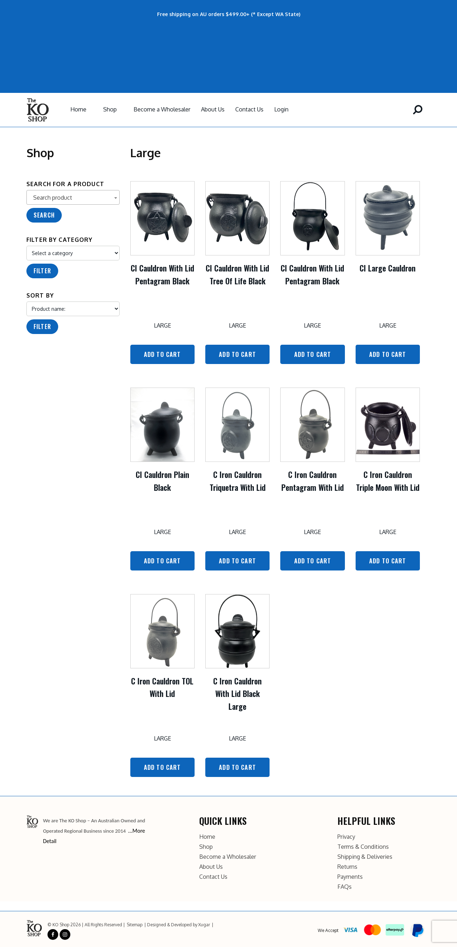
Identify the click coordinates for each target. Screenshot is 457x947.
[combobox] (73, 197)
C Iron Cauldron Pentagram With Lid (312, 480)
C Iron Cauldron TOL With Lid (162, 686)
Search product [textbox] (52, 197)
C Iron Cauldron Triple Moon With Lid (388, 480)
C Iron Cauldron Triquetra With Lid (238, 480)
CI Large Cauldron (388, 268)
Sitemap (134, 923)
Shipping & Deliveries (364, 855)
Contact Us (249, 109)
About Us (213, 109)
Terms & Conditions (363, 845)
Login (281, 109)
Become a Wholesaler (162, 109)
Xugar (204, 923)
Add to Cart (162, 354)
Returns (347, 865)
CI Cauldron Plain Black (162, 480)
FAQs (344, 885)
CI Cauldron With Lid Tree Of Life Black (237, 274)
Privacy (346, 835)
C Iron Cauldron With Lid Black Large (237, 692)
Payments (350, 875)
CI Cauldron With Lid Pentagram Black (162, 274)
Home (78, 109)
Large (162, 325)
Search (44, 215)
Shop (110, 109)
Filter (42, 270)
